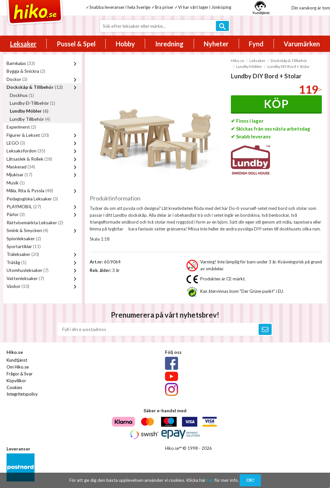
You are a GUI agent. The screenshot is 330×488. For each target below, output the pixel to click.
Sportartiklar (24, 246)
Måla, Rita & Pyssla (30, 190)
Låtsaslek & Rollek (29, 159)
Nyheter (216, 44)
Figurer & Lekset (28, 135)
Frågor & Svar (20, 373)
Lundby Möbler (29, 111)
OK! (250, 480)
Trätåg (16, 262)
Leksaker (23, 44)
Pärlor (16, 214)
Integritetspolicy (22, 394)
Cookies (14, 387)
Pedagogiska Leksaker (32, 198)
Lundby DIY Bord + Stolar (288, 66)
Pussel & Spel (76, 44)
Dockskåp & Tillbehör (35, 87)
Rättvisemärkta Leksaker (35, 222)
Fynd (256, 44)
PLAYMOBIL (24, 206)
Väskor (18, 286)
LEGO (16, 143)
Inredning (169, 44)
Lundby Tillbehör (30, 119)
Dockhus (22, 95)
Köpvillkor (16, 380)
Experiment (21, 127)
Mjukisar (19, 174)
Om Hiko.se (18, 367)
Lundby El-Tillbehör (32, 103)
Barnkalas (21, 63)
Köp (276, 103)
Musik (16, 182)
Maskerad (21, 166)
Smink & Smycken (27, 230)
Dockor (17, 79)
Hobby (125, 44)
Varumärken (302, 44)
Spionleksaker (24, 238)
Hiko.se (237, 60)
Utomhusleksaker (28, 270)
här (210, 480)
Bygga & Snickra (26, 71)
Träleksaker (23, 254)
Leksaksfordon (26, 150)
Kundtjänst (17, 360)
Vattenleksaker (25, 278)
